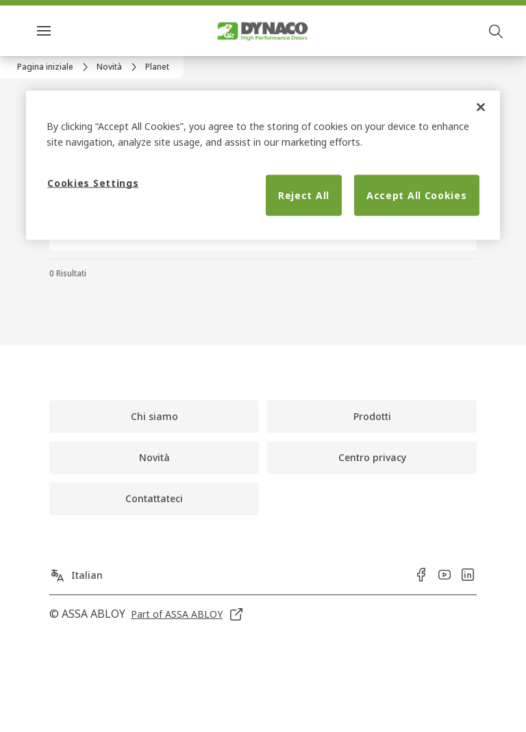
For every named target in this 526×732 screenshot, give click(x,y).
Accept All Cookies (416, 195)
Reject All (303, 195)
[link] (54, 67)
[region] (262, 165)
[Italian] (76, 571)
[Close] (481, 107)
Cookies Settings (92, 183)
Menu (68, 30)
